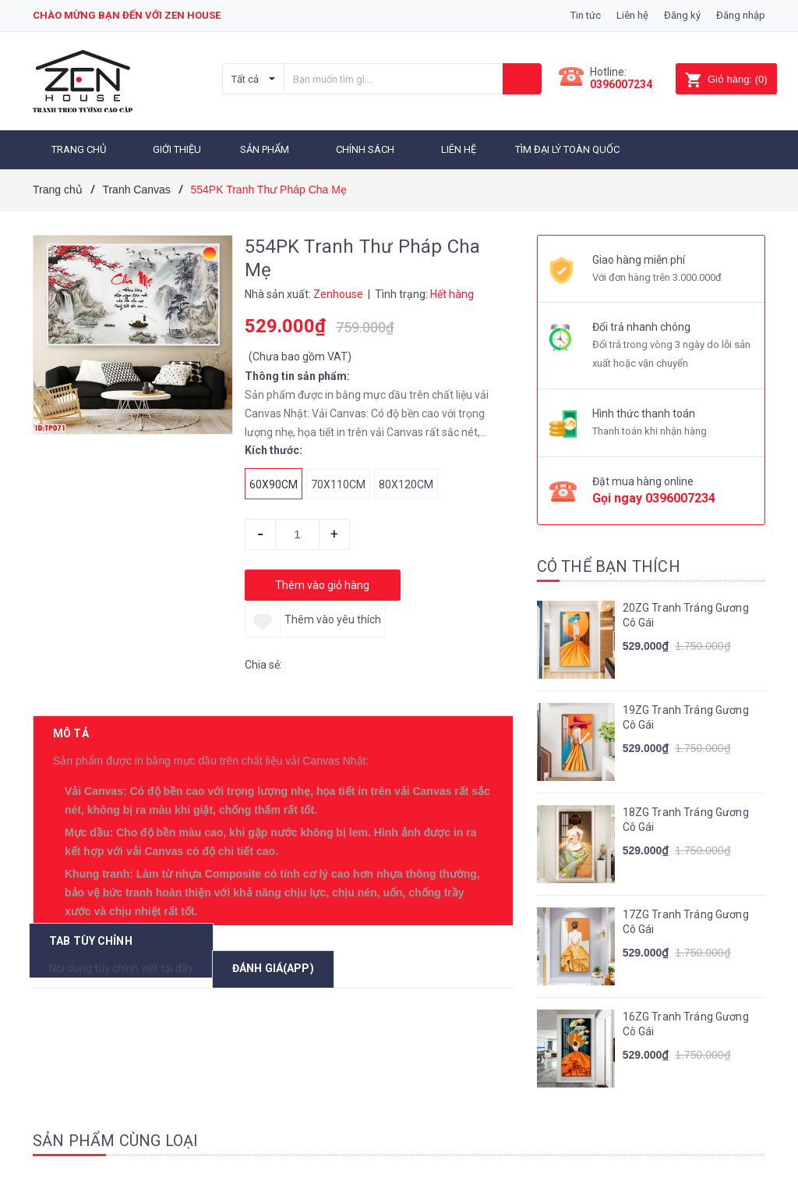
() (726, 79)
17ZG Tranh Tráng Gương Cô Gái (686, 920)
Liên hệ (632, 15)
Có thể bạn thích (608, 564)
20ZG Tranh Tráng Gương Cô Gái (686, 613)
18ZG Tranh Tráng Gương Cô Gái (686, 818)
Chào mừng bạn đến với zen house (127, 15)
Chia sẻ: (263, 662)
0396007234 (621, 84)
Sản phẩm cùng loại (116, 1138)
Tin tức (585, 15)
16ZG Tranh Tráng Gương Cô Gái (686, 1022)
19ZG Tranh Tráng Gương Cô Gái (686, 715)
